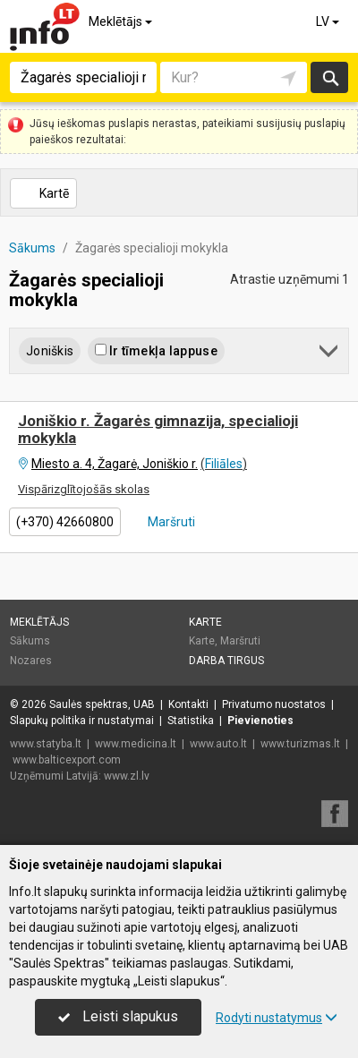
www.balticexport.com (67, 760)
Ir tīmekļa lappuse (156, 351)
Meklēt (330, 77)
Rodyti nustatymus (276, 1018)
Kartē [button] (42, 193)
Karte (205, 622)
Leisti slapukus (118, 1016)
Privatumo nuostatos (274, 704)
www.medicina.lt (135, 744)
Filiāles (224, 463)
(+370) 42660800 (65, 522)
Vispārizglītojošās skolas (83, 489)
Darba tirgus (226, 660)
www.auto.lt (218, 744)
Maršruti (170, 522)
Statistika (190, 720)
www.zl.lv (126, 776)
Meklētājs (122, 21)
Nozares (31, 660)
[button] (329, 354)
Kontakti (188, 704)
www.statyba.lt (45, 744)
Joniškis (49, 351)
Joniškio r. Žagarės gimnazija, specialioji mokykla (158, 429)
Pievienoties (260, 720)
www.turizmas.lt (300, 744)
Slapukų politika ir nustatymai (82, 720)
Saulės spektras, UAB (102, 704)
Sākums (30, 641)
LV (329, 21)
